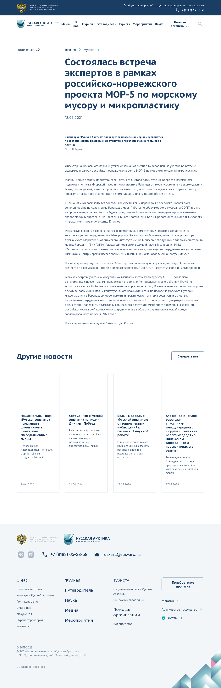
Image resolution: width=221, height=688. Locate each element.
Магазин (168, 601)
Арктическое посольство (179, 609)
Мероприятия (142, 24)
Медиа (71, 610)
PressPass (38, 666)
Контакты (23, 626)
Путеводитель (106, 24)
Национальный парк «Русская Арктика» (132, 591)
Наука (159, 24)
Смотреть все (188, 356)
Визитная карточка (29, 589)
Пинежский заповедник (128, 600)
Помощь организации (180, 24)
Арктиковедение (28, 601)
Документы (24, 614)
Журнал (87, 24)
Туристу (124, 24)
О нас (75, 24)
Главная (70, 50)
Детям (169, 618)
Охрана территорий (30, 620)
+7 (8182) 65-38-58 (190, 10)
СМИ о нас (24, 608)
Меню (62, 24)
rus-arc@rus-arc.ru (118, 554)
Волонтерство (123, 624)
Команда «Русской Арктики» (35, 595)
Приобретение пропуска (183, 584)
